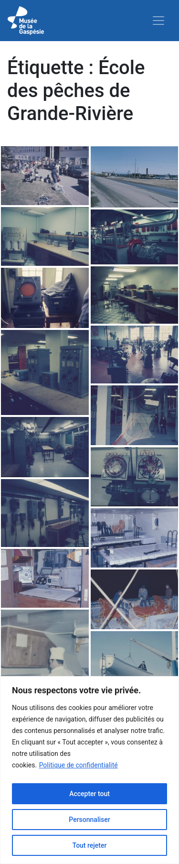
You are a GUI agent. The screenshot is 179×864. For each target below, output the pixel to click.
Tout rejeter (90, 845)
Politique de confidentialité (78, 765)
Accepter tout (89, 794)
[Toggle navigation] (158, 20)
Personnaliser (89, 819)
